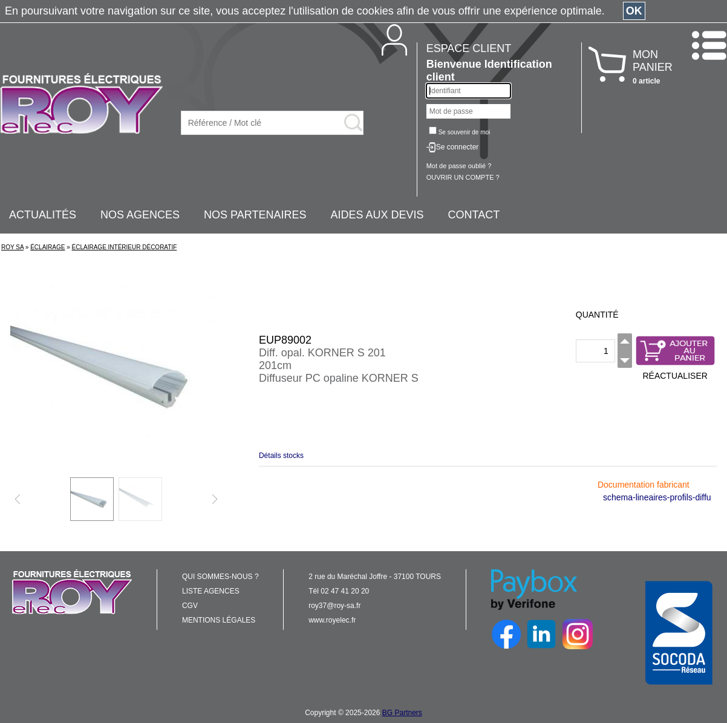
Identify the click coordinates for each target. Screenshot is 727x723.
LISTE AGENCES (211, 591)
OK (634, 11)
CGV (190, 605)
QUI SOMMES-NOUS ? (220, 576)
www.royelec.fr (332, 620)
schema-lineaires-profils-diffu (657, 497)
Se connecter (457, 147)
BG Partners (402, 712)
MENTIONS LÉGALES (218, 620)
